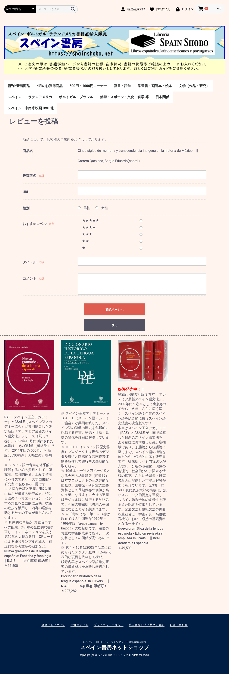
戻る (114, 325)
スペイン (14, 97)
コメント (29, 278)
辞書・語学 (122, 86)
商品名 (28, 151)
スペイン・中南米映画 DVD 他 (31, 108)
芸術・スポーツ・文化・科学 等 (124, 97)
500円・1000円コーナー (88, 86)
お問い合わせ (179, 625)
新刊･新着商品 (19, 86)
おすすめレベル (35, 224)
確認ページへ (114, 309)
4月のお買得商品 (50, 86)
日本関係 (162, 97)
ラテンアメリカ (40, 97)
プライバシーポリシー (108, 625)
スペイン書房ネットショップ (114, 647)
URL (26, 192)
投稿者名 (29, 176)
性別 (26, 208)
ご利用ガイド (79, 625)
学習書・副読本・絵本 (155, 86)
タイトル (29, 262)
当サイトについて (53, 625)
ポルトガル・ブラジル (76, 97)
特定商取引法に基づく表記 (146, 625)
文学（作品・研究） (194, 86)
